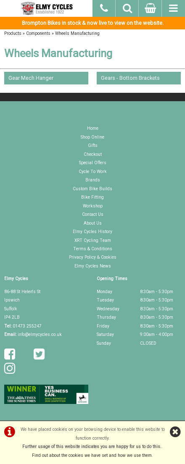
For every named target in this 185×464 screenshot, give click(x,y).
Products (12, 33)
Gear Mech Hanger (30, 78)
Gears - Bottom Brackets (130, 78)
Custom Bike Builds (92, 188)
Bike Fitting (92, 197)
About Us (93, 223)
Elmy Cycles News (92, 266)
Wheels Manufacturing (77, 33)
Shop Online (92, 137)
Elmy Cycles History (92, 231)
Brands (92, 180)
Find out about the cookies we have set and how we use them (92, 455)
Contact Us (92, 214)
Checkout (93, 154)
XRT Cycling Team (92, 240)
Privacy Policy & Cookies (92, 257)
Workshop (93, 206)
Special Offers (92, 162)
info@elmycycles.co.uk (40, 334)
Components (38, 33)
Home (92, 128)
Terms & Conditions (92, 249)
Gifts (93, 145)
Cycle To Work (93, 171)
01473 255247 (27, 326)
